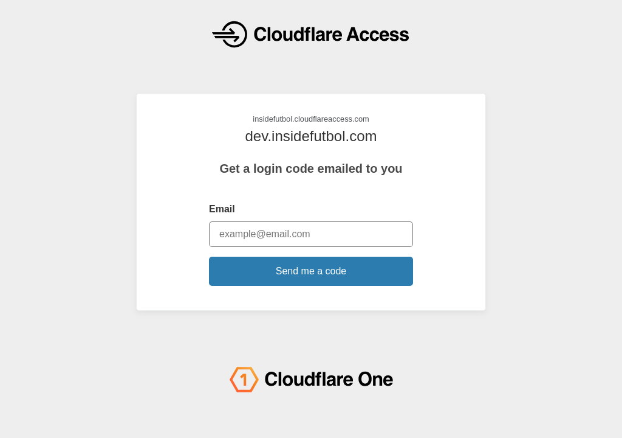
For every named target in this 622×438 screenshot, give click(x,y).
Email (222, 209)
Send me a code (311, 271)
